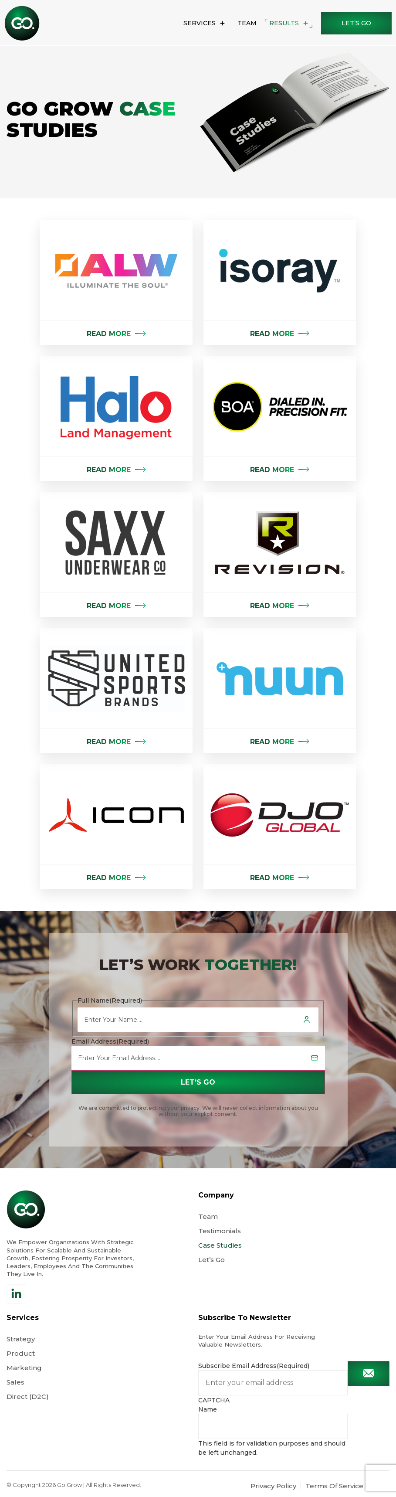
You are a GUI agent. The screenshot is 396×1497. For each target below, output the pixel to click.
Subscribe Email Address (253, 1366)
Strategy (21, 1339)
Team (247, 23)
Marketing (24, 1368)
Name (207, 1409)
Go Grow (69, 1484)
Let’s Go (212, 1259)
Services (204, 23)
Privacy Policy (273, 1486)
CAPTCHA (214, 1400)
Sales (15, 1382)
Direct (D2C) (28, 1396)
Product (21, 1353)
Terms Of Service (334, 1486)
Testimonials (219, 1231)
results (288, 23)
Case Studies (220, 1245)
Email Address (110, 1041)
